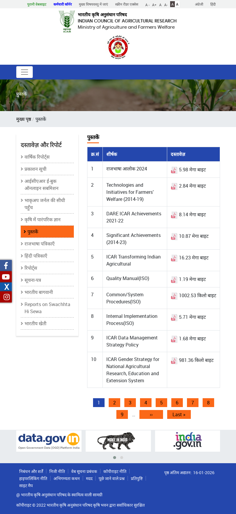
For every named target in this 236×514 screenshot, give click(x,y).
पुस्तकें (32, 231)
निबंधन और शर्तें (31, 471)
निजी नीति (57, 471)
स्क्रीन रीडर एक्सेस (126, 4)
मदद (89, 478)
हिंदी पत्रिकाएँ (36, 256)
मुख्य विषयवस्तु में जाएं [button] (93, 4)
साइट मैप (26, 485)
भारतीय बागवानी (39, 292)
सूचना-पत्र (33, 280)
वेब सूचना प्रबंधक (84, 471)
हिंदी (213, 4)
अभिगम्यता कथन (66, 478)
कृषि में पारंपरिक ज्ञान (43, 219)
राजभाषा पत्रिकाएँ (40, 243)
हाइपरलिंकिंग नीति (33, 478)
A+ (154, 4)
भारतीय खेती (35, 323)
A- (165, 4)
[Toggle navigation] (24, 72)
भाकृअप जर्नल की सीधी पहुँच (45, 204)
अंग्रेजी (199, 4)
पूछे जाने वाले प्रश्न (112, 478)
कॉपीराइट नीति (114, 471)
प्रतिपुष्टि (137, 478)
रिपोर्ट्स (31, 268)
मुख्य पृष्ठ (23, 119)
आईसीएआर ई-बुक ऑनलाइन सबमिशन (41, 184)
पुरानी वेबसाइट (36, 4)
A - (147, 4)
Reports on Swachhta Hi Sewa (47, 308)
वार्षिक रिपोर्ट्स (37, 157)
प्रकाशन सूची (35, 169)
